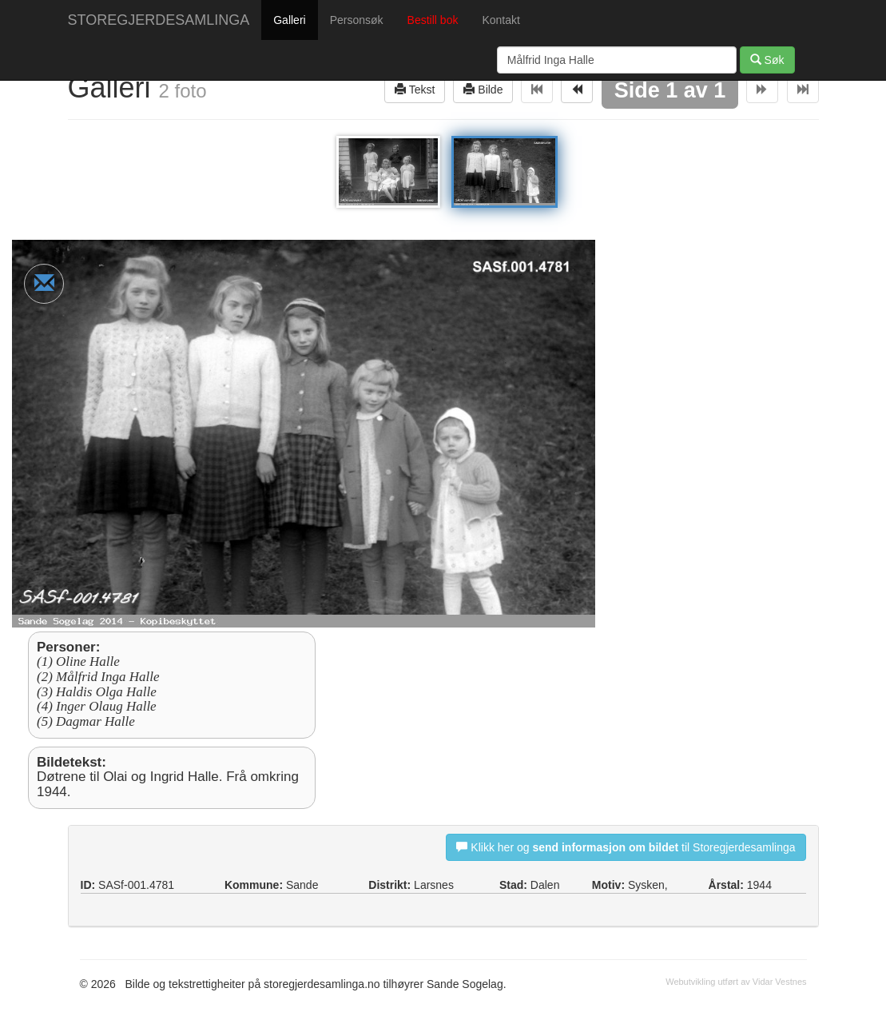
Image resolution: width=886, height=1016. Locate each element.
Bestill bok (433, 20)
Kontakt (500, 20)
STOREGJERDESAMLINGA (159, 20)
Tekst (415, 89)
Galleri (289, 20)
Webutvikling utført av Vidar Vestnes (735, 981)
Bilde (483, 89)
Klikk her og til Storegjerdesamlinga (625, 847)
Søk (767, 59)
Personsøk (356, 20)
